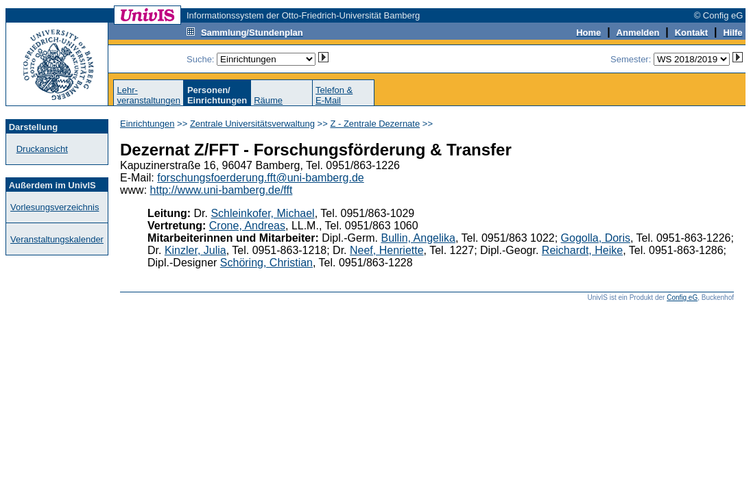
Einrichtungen (147, 123)
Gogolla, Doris (595, 238)
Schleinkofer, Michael (262, 213)
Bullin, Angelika (418, 238)
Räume (268, 100)
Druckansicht (42, 149)
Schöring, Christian (266, 262)
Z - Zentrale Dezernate (375, 123)
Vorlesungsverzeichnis (54, 207)
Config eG (682, 297)
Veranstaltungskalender (57, 239)
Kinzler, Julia (195, 250)
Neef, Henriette (387, 250)
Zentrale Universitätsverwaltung (252, 123)
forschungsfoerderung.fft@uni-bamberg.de (260, 178)
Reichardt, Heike (582, 250)
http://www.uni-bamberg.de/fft (221, 190)
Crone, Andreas (247, 225)
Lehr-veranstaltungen (148, 95)
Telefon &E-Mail (334, 95)
